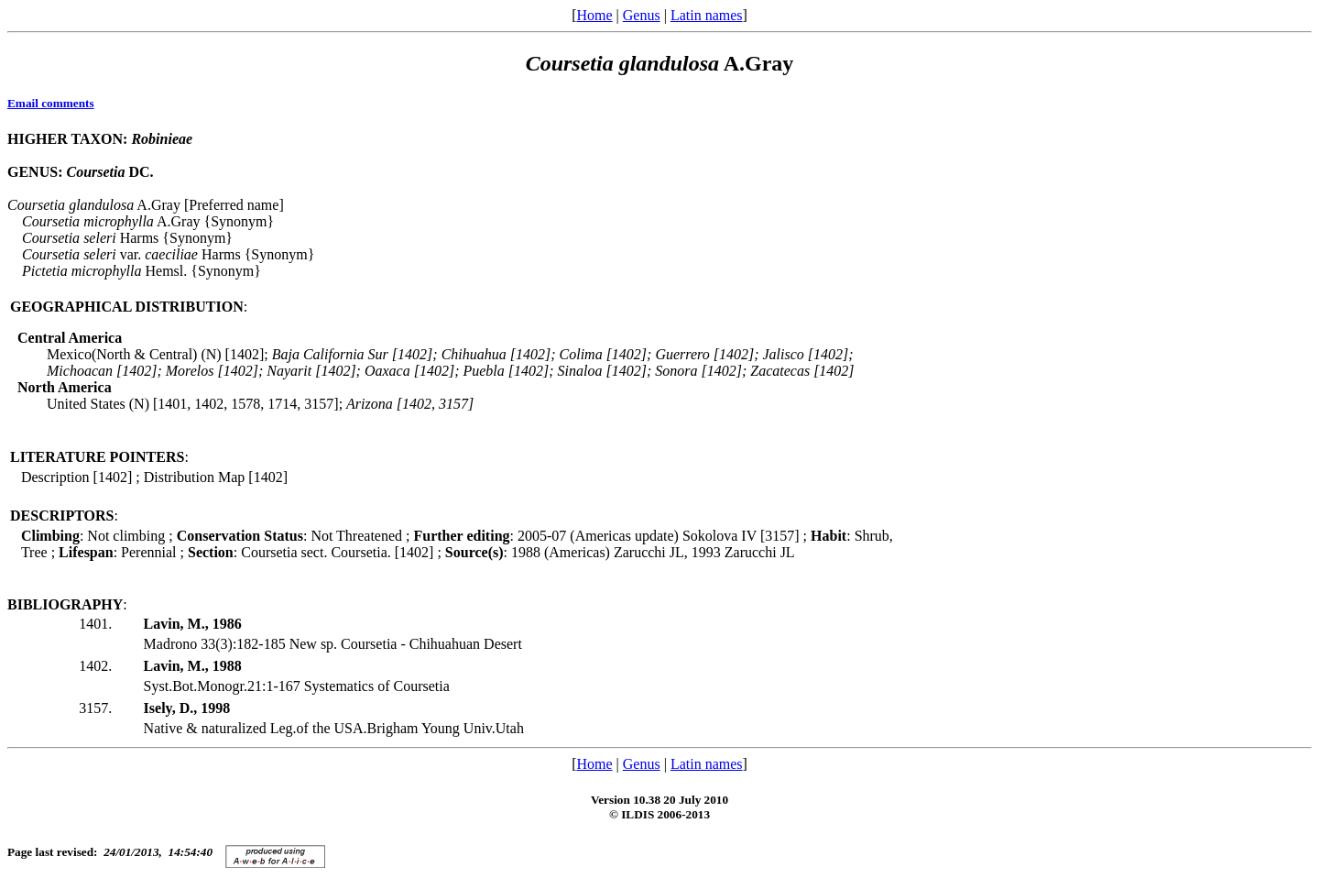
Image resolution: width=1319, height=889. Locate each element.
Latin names (706, 15)
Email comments (50, 103)
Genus (641, 15)
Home (594, 15)
